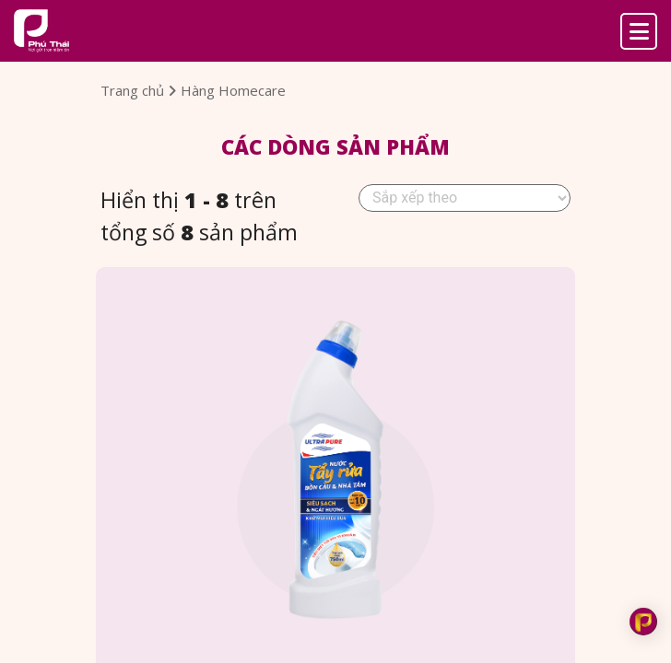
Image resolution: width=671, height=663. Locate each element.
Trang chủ (138, 90)
